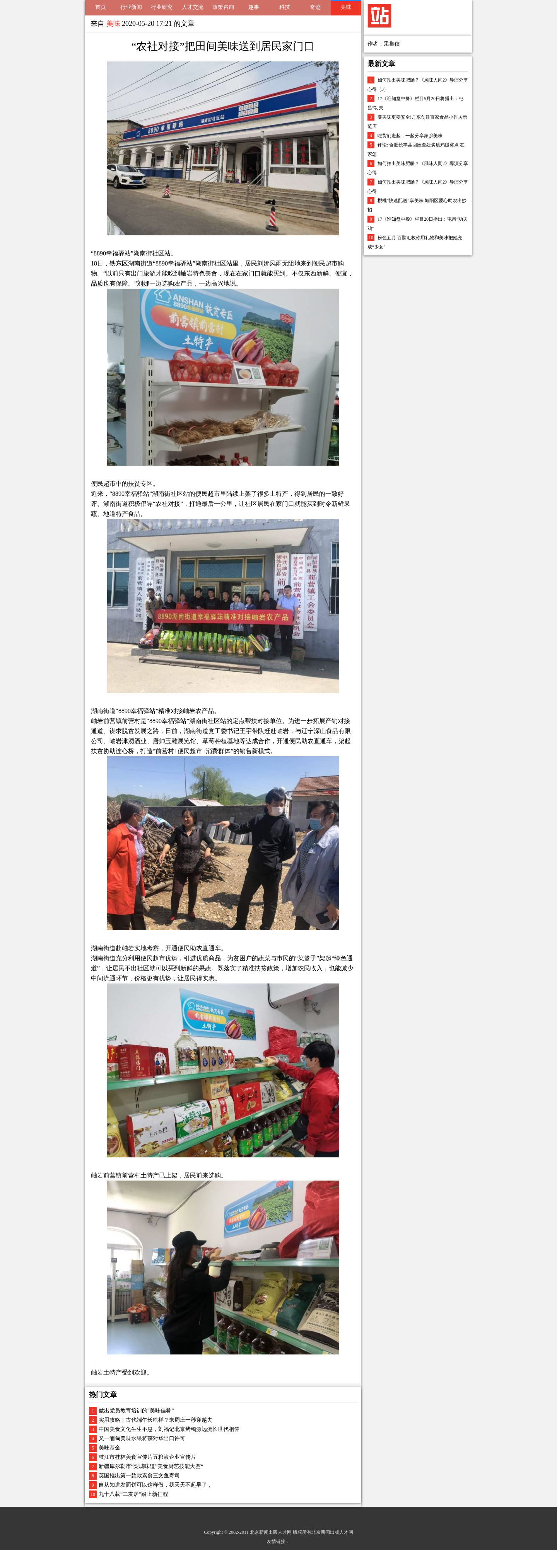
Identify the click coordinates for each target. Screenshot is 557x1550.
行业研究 (162, 7)
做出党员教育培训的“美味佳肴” (136, 1411)
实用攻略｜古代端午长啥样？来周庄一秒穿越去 (155, 1420)
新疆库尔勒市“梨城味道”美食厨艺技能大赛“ (151, 1466)
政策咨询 (223, 7)
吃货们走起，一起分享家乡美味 (410, 135)
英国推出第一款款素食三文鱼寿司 (139, 1476)
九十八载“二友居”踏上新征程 (133, 1494)
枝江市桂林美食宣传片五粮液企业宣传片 (147, 1457)
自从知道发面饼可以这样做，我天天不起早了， (155, 1485)
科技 (284, 7)
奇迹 (315, 7)
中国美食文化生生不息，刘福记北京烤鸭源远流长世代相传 (169, 1429)
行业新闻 (131, 7)
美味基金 (109, 1448)
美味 (345, 7)
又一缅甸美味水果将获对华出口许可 (142, 1438)
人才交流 (192, 7)
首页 (100, 7)
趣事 (253, 7)
